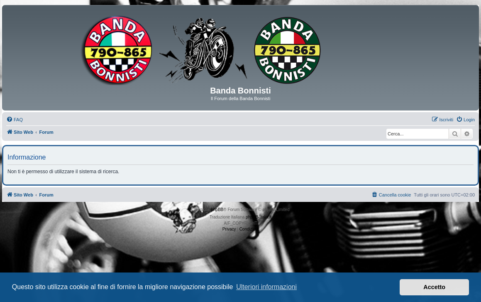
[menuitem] (14, 120)
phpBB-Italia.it (258, 217)
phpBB (217, 209)
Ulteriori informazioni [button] (266, 286)
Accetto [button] (434, 287)
